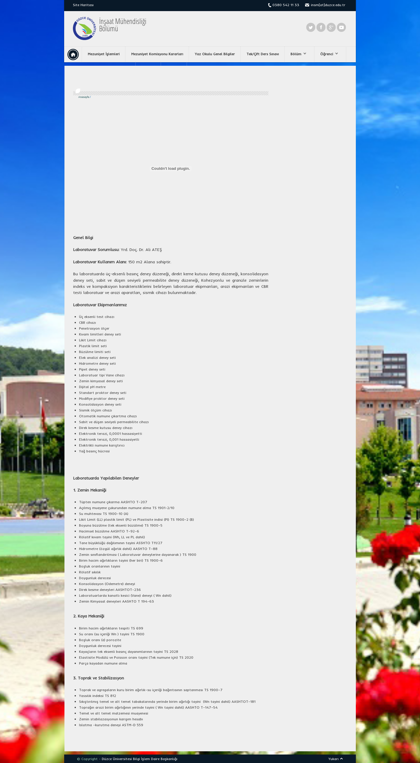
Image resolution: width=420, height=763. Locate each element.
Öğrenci (327, 54)
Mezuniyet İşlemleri (104, 54)
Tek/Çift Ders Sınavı (262, 54)
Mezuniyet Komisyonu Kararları (157, 54)
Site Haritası (83, 5)
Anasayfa (84, 97)
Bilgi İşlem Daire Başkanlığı (155, 759)
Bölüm (297, 54)
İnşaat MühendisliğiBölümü (122, 25)
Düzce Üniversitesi (117, 759)
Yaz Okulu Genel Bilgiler (215, 54)
